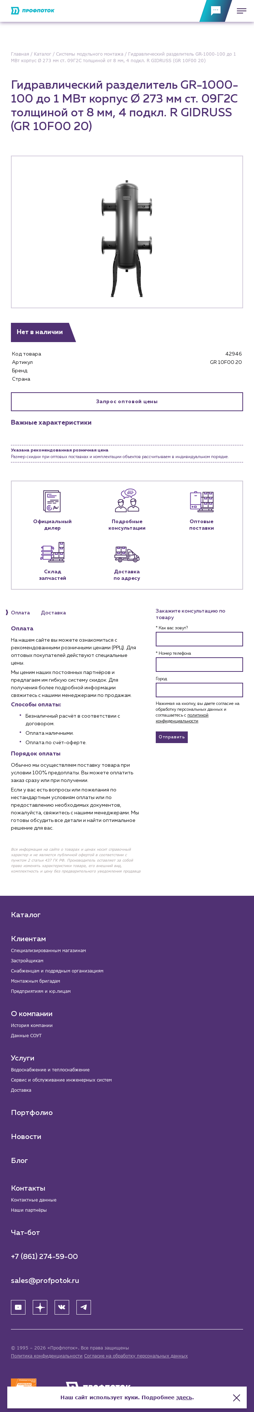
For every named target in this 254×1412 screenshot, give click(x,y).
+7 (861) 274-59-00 (44, 1256)
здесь (184, 1397)
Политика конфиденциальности (47, 1356)
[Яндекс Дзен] (40, 1307)
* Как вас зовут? (172, 628)
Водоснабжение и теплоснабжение (50, 1069)
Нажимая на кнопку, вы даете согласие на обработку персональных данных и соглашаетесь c (197, 712)
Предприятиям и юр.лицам (41, 991)
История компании (32, 1025)
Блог (19, 1160)
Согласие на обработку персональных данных (136, 1356)
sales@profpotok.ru (45, 1280)
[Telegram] (83, 1307)
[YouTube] (18, 1307)
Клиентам (28, 939)
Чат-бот (25, 1232)
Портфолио (32, 1112)
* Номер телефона (173, 653)
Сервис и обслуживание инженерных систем (61, 1080)
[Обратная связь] (215, 11)
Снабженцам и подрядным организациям (57, 971)
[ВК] (62, 1307)
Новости (26, 1136)
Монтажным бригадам (35, 981)
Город (161, 679)
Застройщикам (27, 960)
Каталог (26, 915)
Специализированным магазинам (48, 950)
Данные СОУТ (26, 1035)
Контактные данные (33, 1200)
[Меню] (239, 11)
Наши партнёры (29, 1210)
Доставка (21, 1090)
